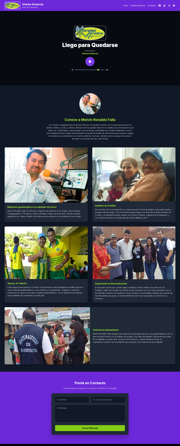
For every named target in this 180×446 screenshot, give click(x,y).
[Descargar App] (174, 5)
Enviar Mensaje (90, 428)
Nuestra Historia (138, 5)
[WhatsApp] (169, 5)
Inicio (125, 5)
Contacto (152, 5)
